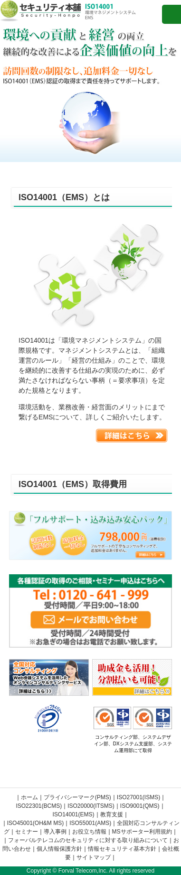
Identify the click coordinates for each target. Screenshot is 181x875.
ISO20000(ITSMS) (90, 806)
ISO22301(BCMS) (39, 806)
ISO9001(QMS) (140, 806)
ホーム (29, 797)
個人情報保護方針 (59, 848)
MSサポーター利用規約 (142, 831)
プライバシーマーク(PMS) (77, 797)
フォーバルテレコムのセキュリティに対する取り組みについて (88, 840)
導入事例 (55, 831)
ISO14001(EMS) (73, 814)
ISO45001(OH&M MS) (35, 823)
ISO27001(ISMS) (138, 797)
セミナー (26, 831)
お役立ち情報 (89, 831)
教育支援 (111, 814)
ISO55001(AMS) (90, 823)
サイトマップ (93, 857)
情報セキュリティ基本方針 (122, 848)
